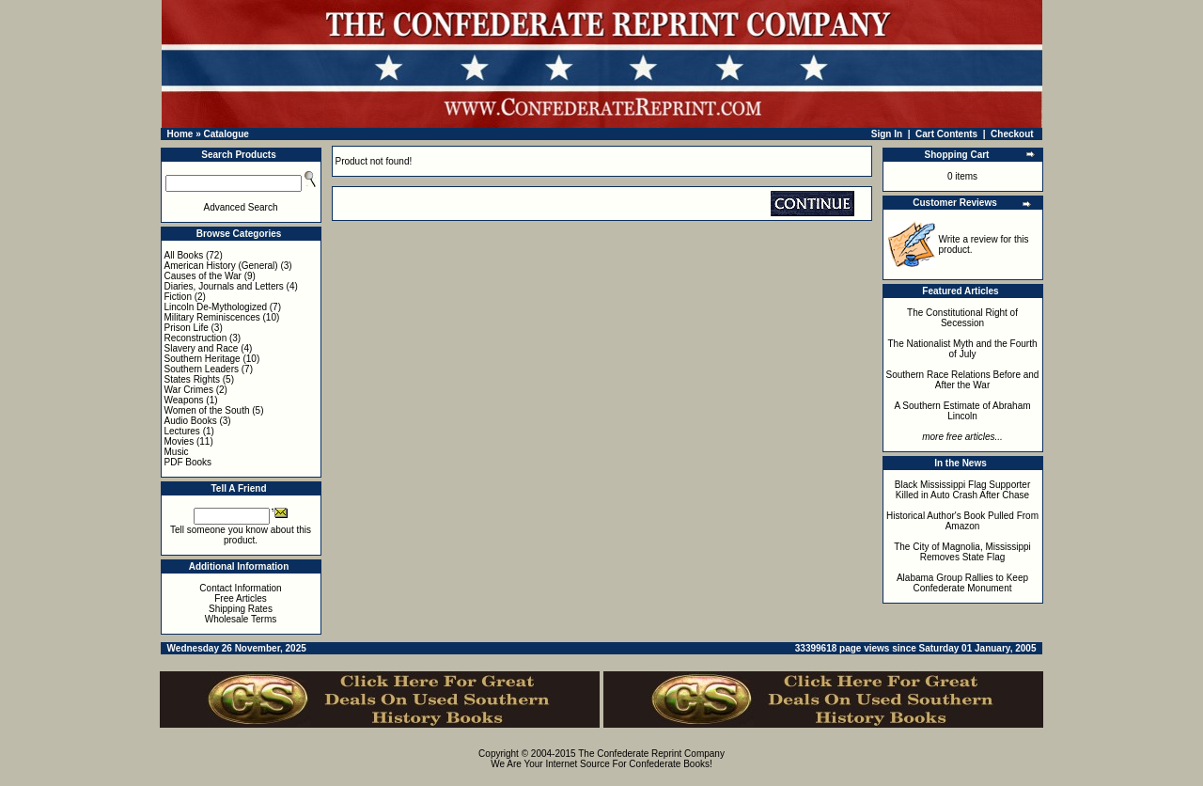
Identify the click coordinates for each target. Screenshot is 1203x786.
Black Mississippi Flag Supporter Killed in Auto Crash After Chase (963, 489)
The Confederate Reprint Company (651, 753)
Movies (179, 441)
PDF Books (188, 462)
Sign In (886, 134)
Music (176, 452)
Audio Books (190, 421)
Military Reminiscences (212, 317)
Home (180, 134)
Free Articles (240, 598)
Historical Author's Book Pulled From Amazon (962, 521)
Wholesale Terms (241, 619)
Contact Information (240, 588)
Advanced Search (241, 207)
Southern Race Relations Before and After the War (962, 379)
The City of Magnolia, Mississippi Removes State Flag (962, 552)
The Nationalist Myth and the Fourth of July (963, 348)
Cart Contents (946, 134)
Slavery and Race (201, 348)
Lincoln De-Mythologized (216, 307)
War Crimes (188, 390)
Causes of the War (203, 276)
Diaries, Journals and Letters (224, 286)
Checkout (1012, 134)
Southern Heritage (202, 359)
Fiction (178, 296)
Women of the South (207, 410)
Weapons (184, 400)
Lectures (182, 431)
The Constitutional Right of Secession (962, 317)
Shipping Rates (241, 609)
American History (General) (221, 265)
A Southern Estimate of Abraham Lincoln (962, 411)
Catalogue (225, 134)
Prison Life (186, 327)
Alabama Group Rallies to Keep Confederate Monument (962, 583)
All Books (184, 255)
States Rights (192, 379)
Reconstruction (195, 338)
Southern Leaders (202, 369)
